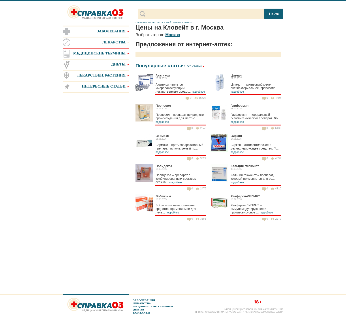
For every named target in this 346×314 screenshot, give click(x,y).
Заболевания (144, 300)
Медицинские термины (153, 306)
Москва (172, 35)
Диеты (138, 309)
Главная (140, 22)
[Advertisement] (96, 163)
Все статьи (195, 66)
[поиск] (204, 14)
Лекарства (142, 303)
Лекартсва (153, 22)
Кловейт (167, 22)
